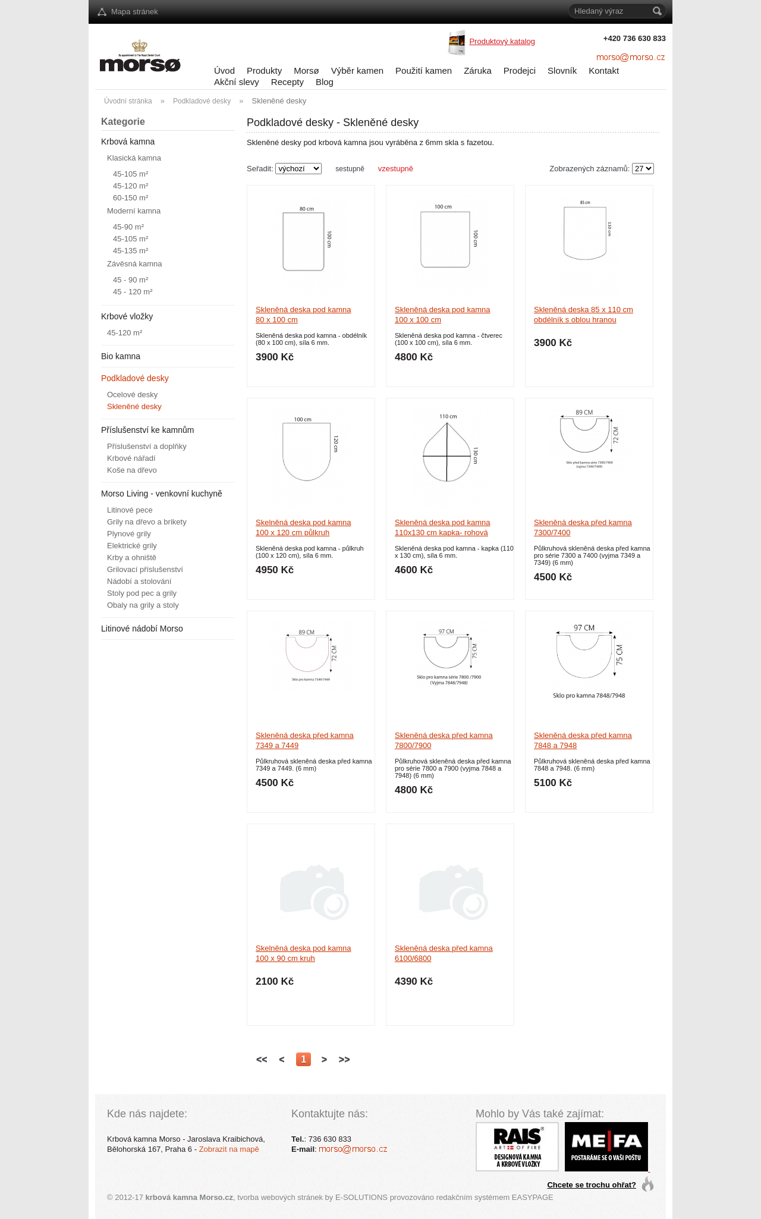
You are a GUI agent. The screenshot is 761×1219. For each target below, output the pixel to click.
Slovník (562, 70)
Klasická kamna (134, 157)
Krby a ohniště (131, 557)
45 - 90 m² (130, 279)
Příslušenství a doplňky (147, 446)
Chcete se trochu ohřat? (591, 1184)
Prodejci (520, 70)
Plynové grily (129, 533)
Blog (325, 82)
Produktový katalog (502, 41)
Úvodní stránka (128, 101)
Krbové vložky (127, 316)
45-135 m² (130, 250)
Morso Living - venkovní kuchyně (161, 493)
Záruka (478, 70)
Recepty (287, 82)
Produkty (264, 70)
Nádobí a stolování (139, 581)
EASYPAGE (533, 1197)
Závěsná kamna (134, 263)
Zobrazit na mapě (229, 1149)
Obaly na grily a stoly (143, 605)
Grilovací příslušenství (145, 569)
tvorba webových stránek (280, 1197)
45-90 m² (128, 226)
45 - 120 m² (132, 291)
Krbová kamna (128, 141)
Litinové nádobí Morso (142, 628)
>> (344, 1059)
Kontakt (604, 70)
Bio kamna (120, 356)
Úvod (224, 70)
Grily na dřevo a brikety (147, 521)
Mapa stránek (134, 11)
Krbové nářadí (131, 458)
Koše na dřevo (132, 470)
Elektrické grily (132, 545)
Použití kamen (423, 70)
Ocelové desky (132, 394)
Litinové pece (130, 509)
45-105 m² (130, 173)
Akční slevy (236, 82)
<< (262, 1059)
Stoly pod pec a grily (142, 593)
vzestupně (395, 168)
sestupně (349, 169)
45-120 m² (130, 185)
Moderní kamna (134, 210)
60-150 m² (130, 197)
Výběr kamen (357, 70)
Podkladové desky (135, 378)
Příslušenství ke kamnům (147, 430)
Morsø (306, 70)
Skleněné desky (134, 406)
